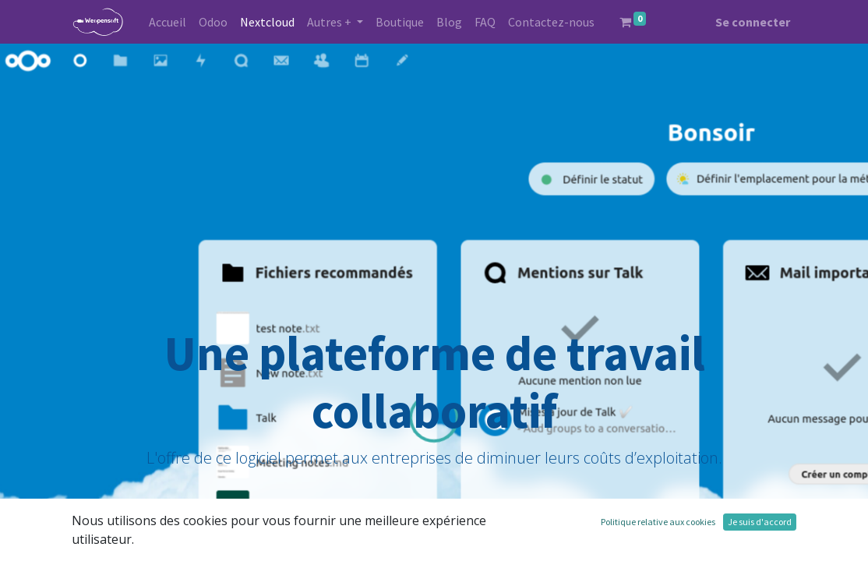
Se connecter (752, 22)
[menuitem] (167, 21)
